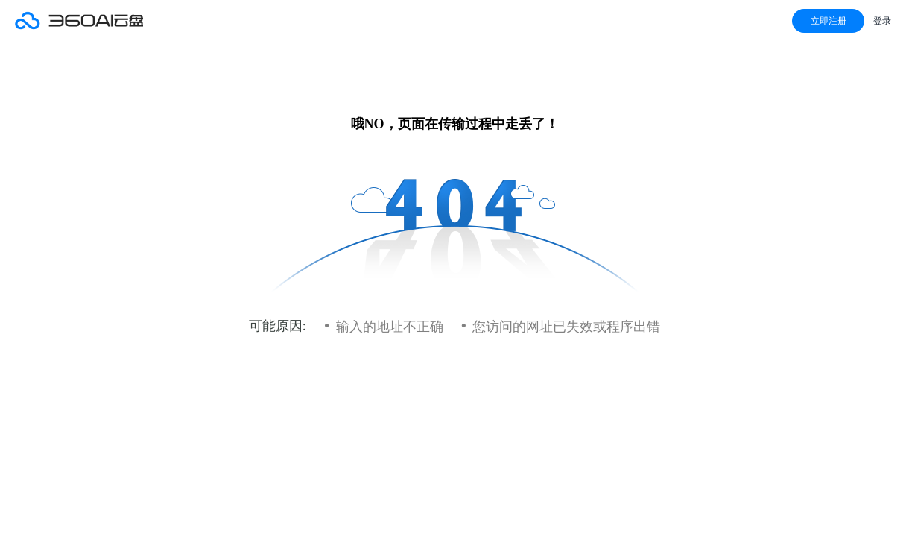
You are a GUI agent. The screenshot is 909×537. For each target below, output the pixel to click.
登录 (882, 21)
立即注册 (828, 21)
